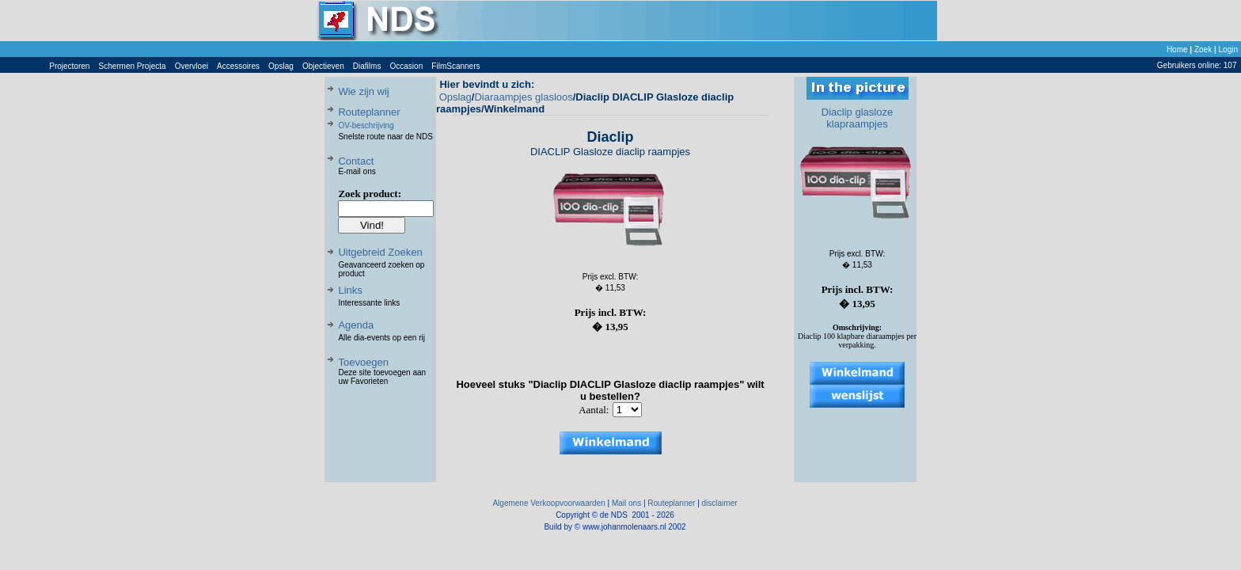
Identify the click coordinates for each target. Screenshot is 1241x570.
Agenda (356, 325)
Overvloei (191, 66)
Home (1177, 49)
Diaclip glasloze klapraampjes (857, 118)
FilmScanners (455, 66)
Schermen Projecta (132, 66)
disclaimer (720, 503)
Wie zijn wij (363, 91)
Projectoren (69, 66)
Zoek (1203, 49)
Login (1228, 49)
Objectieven (323, 66)
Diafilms (367, 66)
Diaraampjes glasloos (523, 97)
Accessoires (238, 66)
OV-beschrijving (365, 125)
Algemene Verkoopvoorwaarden (548, 503)
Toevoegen (363, 362)
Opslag (281, 66)
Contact (356, 161)
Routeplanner (369, 112)
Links (350, 290)
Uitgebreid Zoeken (380, 252)
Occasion (406, 66)
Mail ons (626, 503)
